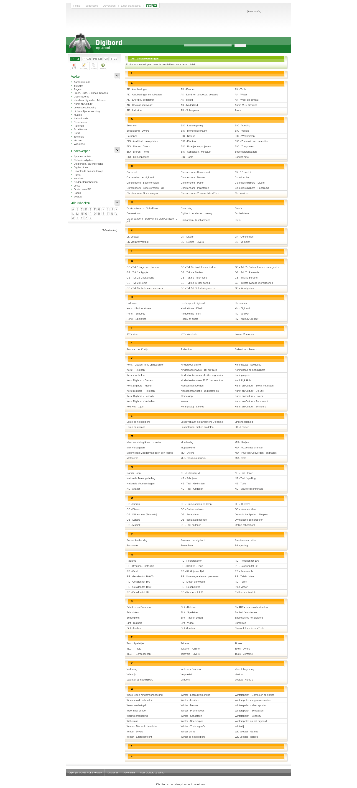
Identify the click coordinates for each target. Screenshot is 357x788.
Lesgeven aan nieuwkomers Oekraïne (202, 421)
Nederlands (80, 122)
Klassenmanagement (192, 385)
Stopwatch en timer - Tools (249, 628)
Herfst (77, 174)
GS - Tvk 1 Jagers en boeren (143, 267)
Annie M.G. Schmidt (246, 105)
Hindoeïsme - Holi (191, 313)
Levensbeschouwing (85, 107)
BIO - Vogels (242, 130)
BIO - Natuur (188, 136)
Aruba (238, 110)
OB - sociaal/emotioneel (194, 519)
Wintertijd (240, 726)
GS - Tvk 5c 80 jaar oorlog (195, 282)
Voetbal (78, 196)
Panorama (132, 545)
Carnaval (132, 172)
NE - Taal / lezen (244, 473)
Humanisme (241, 303)
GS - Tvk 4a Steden (192, 272)
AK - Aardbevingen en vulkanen (144, 94)
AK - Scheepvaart (190, 110)
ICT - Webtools (189, 334)
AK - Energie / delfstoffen (140, 99)
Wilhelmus (132, 721)
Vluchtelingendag (244, 669)
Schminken (133, 612)
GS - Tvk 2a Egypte (137, 272)
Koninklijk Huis (243, 380)
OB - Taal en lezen (191, 525)
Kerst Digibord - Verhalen (141, 401)
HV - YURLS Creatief (246, 318)
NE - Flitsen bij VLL (191, 473)
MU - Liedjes (242, 442)
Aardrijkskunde (82, 82)
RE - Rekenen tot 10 (192, 592)
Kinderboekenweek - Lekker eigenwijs (202, 375)
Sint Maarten (188, 628)
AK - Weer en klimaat (246, 99)
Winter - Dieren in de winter (142, 726)
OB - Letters (133, 519)
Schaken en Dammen (139, 607)
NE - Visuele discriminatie (249, 488)
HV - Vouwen (242, 313)
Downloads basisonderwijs (88, 171)
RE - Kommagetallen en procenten (200, 576)
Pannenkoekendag (137, 540)
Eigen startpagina (131, 5)
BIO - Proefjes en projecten (196, 146)
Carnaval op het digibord (140, 177)
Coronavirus (241, 193)
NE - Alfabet (133, 488)
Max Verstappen (136, 447)
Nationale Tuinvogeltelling (141, 478)
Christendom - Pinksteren (195, 188)
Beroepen (132, 136)
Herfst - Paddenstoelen (139, 308)
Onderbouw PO (82, 189)
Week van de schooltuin (140, 700)
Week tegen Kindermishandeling (145, 694)
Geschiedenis (81, 96)
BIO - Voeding (242, 125)
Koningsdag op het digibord (250, 369)
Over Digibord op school (152, 772)
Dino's (238, 208)
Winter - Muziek (189, 705)
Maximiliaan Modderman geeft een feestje (150, 452)
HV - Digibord (242, 308)
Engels (78, 89)
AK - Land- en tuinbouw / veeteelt (199, 94)
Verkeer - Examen (191, 669)
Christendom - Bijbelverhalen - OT (145, 188)
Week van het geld (137, 705)
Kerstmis (79, 178)
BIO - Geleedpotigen (138, 157)
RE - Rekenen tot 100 (247, 560)
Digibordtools (81, 167)
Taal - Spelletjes (135, 643)
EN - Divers (187, 236)
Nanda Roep (134, 473)
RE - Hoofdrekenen (191, 560)
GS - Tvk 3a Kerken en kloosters (145, 288)
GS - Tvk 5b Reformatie (194, 277)
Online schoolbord (245, 525)
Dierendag (186, 208)
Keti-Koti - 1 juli (135, 406)
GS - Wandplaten (244, 288)
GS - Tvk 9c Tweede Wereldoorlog (254, 282)
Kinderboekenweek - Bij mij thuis (199, 369)
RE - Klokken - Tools (192, 566)
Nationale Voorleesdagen (141, 483)
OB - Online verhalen (192, 509)
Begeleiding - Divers (138, 130)
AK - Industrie (134, 110)
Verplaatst (186, 674)
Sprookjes (240, 623)
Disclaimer (112, 772)
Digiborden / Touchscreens (195, 220)
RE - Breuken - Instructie (140, 566)
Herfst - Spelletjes (136, 318)
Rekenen (79, 125)
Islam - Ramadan (244, 334)
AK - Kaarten (188, 89)
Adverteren (109, 5)
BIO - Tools (187, 157)
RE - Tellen (241, 581)
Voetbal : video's (244, 679)
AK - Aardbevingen (137, 89)
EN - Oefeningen (244, 236)
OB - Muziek (133, 525)
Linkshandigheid (244, 421)
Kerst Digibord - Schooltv (140, 396)
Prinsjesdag (241, 545)
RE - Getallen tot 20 (138, 592)
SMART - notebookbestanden (251, 607)
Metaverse (132, 458)
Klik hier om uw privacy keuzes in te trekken (180, 784)
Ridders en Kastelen (246, 592)
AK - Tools (240, 89)
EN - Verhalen (242, 241)
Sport (77, 133)
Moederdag (187, 442)
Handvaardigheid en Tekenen (90, 100)
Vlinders (185, 679)
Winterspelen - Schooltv (248, 715)
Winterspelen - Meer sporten (250, 705)
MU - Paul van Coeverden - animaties (255, 452)
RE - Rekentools (244, 571)
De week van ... (135, 213)
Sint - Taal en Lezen (192, 617)
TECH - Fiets (134, 648)
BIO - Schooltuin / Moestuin (196, 151)
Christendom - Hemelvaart (195, 172)
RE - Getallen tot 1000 (139, 587)
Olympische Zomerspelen (249, 519)
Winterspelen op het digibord (251, 721)
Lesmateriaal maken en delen (197, 427)
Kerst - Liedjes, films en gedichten (145, 364)
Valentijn (131, 674)
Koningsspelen (243, 375)
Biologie (78, 85)
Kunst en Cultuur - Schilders (250, 406)
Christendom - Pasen (192, 182)
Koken (184, 401)
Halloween (132, 303)
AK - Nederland (189, 105)
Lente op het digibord (138, 421)
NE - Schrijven (189, 478)
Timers (238, 643)
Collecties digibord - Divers (250, 182)
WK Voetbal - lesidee (246, 736)
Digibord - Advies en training (196, 213)
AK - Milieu (187, 99)
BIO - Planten (188, 141)
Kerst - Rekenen (136, 369)
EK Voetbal (133, 236)
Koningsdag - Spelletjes (248, 364)
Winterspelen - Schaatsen (249, 710)
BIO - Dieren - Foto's (138, 151)
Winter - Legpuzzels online (195, 694)
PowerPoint (187, 545)
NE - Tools (240, 483)
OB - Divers (133, 509)
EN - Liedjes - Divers (192, 241)
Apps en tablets (82, 156)
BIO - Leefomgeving (192, 125)
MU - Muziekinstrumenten (249, 447)
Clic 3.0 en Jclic (243, 172)
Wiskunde (79, 144)
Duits (237, 220)
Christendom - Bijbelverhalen (143, 182)
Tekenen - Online (190, 648)
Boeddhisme (242, 157)
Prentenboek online (245, 540)
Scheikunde (80, 129)
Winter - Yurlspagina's (193, 726)
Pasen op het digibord (193, 540)
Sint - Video (187, 623)
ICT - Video (133, 334)
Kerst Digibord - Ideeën (139, 385)
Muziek (78, 114)
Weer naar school (136, 710)
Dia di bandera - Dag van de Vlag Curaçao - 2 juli (152, 220)
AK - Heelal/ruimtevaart (140, 105)
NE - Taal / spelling (245, 478)
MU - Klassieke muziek (193, 458)
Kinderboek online (191, 364)
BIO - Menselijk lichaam (194, 130)
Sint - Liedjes (134, 628)
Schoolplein (133, 617)
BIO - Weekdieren (245, 136)
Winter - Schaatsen (191, 715)
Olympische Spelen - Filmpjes (251, 514)
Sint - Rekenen (189, 607)
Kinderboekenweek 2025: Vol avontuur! (202, 380)
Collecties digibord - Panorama (252, 188)
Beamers (132, 125)
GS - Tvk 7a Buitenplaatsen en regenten (257, 267)
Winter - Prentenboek (192, 710)
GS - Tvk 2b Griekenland (140, 277)
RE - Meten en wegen (193, 581)
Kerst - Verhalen (136, 375)
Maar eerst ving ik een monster (144, 442)
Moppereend (188, 447)
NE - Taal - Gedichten (193, 483)
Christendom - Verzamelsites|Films (200, 193)
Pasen (77, 193)
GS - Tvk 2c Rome (137, 282)
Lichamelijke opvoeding (87, 111)
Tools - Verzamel (244, 653)
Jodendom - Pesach (246, 349)
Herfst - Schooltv (136, 313)
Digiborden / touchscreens (88, 163)
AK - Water (241, 94)
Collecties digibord (84, 160)
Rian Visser (241, 587)
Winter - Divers (135, 731)
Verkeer (78, 140)
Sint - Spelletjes (189, 612)
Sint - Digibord (135, 623)
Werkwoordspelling (137, 715)
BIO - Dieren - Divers (138, 146)
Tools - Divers (242, 648)
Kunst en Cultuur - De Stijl (249, 390)
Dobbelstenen (242, 213)
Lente (77, 185)
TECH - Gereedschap (139, 653)
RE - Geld (132, 571)
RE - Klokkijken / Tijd (192, 571)
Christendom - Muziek (193, 177)
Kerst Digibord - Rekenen (141, 390)
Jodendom (186, 349)
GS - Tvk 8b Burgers (246, 277)
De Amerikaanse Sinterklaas (142, 208)
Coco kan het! (242, 177)
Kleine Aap (187, 396)
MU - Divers (187, 452)
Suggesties (91, 5)
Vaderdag (132, 669)
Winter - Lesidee (190, 700)
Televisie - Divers (190, 653)
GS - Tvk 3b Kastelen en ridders (198, 267)
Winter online (188, 731)
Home (76, 5)
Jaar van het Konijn (137, 349)
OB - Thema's (242, 504)
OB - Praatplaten (190, 514)
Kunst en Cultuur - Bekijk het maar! (254, 385)
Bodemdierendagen (246, 151)
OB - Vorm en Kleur (245, 509)
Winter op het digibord (193, 736)
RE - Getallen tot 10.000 (140, 576)
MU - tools (240, 458)
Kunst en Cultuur (83, 103)
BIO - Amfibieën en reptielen (142, 141)
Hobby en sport (189, 318)
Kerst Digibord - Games (140, 380)
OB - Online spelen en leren (196, 504)
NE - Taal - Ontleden (192, 488)
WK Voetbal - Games (246, 731)
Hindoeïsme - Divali (191, 308)
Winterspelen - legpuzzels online (253, 700)
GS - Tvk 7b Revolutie (247, 272)
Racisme (131, 560)
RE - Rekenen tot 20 (246, 566)
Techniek (79, 136)
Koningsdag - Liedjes (192, 406)
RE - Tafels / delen (245, 576)
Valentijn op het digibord (140, 679)
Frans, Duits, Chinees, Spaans (91, 93)
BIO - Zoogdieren (244, 146)
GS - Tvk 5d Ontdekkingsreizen (198, 288)
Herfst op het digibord (193, 303)
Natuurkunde (81, 118)
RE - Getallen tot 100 (138, 581)
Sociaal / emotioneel (246, 612)
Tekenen (185, 643)
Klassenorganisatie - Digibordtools (200, 390)
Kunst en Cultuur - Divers (249, 396)
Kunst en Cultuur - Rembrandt (251, 401)
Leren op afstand (136, 427)
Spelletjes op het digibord (249, 617)
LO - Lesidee (242, 427)
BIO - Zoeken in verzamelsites (251, 141)
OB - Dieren (133, 504)
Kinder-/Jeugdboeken (86, 182)
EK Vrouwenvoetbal (137, 241)
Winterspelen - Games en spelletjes (254, 694)
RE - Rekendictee (190, 587)
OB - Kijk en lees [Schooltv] (142, 514)
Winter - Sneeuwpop (192, 721)
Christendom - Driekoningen (142, 193)
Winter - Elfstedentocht (139, 736)
